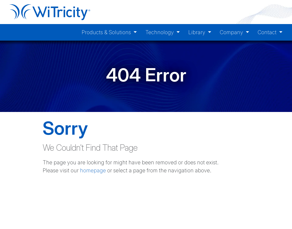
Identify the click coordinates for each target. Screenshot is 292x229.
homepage (93, 170)
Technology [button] (160, 32)
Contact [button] (268, 32)
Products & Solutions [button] (107, 32)
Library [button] (197, 32)
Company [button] (232, 32)
